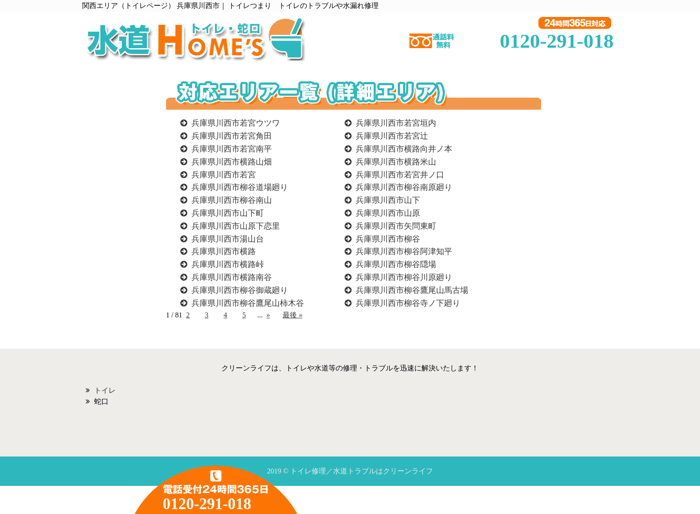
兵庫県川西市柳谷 (388, 238)
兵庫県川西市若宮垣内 (396, 123)
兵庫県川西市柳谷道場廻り (240, 187)
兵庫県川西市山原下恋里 (236, 226)
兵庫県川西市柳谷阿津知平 (404, 251)
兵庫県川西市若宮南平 (232, 148)
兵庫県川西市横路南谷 (232, 277)
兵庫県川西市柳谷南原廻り (404, 187)
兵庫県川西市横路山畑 (232, 161)
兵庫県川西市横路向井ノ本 (404, 148)
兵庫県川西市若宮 (224, 174)
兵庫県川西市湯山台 (228, 238)
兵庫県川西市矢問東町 (396, 226)
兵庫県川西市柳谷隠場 (396, 264)
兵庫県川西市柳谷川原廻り (404, 277)
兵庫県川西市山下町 (228, 213)
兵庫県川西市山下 (388, 200)
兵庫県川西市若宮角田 (232, 136)
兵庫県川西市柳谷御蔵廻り (240, 290)
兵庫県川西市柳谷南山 (232, 200)
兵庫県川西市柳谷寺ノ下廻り (408, 303)
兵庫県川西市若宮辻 (392, 136)
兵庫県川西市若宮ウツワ (236, 123)
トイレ (105, 390)
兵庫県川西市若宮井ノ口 (400, 174)
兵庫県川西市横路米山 (396, 161)
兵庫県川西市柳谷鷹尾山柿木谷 (248, 303)
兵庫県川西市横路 (224, 251)
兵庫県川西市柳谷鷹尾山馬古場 (412, 290)
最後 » (292, 315)
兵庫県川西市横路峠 (228, 264)
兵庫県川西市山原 (388, 213)
